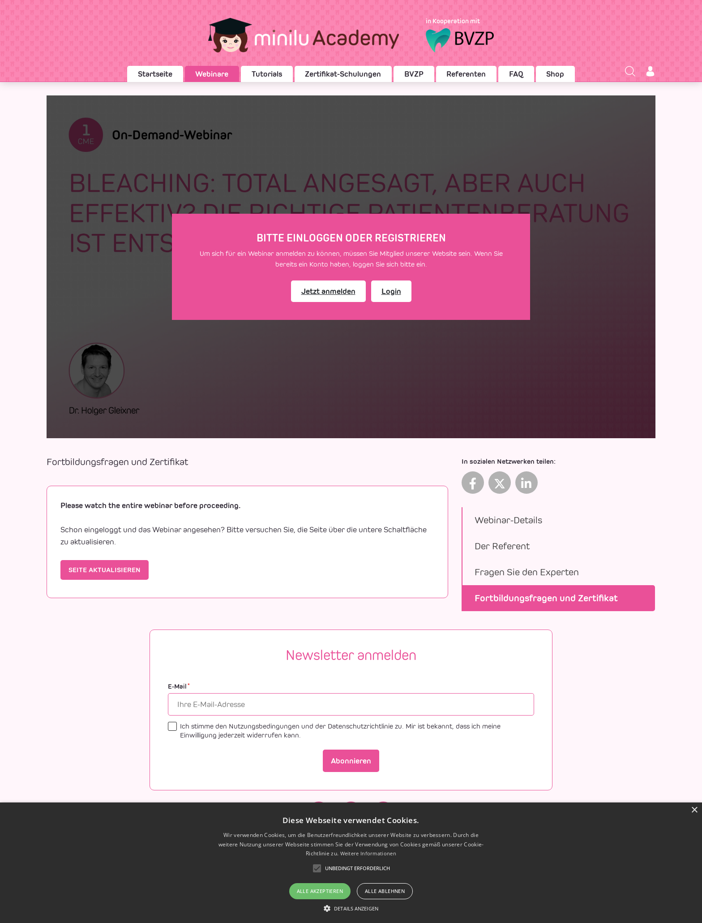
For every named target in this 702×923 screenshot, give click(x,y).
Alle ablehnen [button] (385, 891)
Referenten (466, 74)
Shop (555, 74)
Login (391, 291)
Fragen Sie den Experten (527, 572)
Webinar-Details (508, 520)
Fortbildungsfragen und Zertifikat (546, 598)
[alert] (351, 862)
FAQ (516, 74)
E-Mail (179, 686)
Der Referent (502, 546)
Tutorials (267, 74)
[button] (351, 908)
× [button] (694, 810)
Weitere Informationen (368, 853)
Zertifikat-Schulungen (343, 74)
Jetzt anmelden (328, 291)
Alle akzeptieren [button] (320, 891)
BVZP (414, 74)
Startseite (155, 74)
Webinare (211, 74)
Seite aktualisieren (104, 569)
